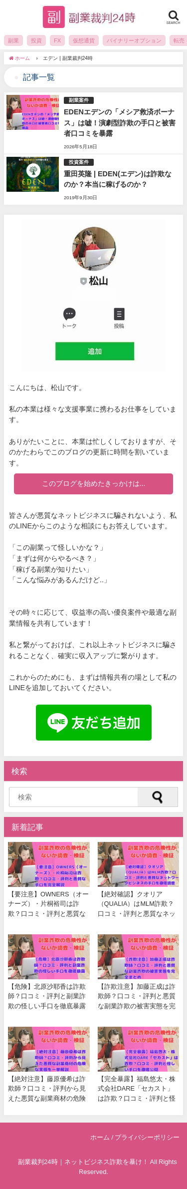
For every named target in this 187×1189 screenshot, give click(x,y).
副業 (13, 40)
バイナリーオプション (134, 40)
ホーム (100, 1137)
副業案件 (79, 100)
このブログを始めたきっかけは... (94, 483)
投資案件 (79, 162)
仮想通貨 (84, 40)
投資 (36, 40)
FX (57, 40)
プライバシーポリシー (147, 1137)
